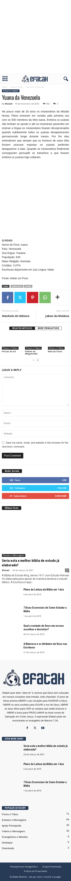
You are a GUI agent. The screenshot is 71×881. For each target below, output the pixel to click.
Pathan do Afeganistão (31, 352)
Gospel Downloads (51, 866)
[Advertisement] (35, 37)
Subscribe (60, 495)
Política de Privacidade (35, 871)
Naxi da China (55, 351)
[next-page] (38, 360)
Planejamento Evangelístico (24, 866)
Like (64, 480)
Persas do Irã (9, 351)
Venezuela (17, 286)
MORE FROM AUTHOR (48, 328)
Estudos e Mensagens (13, 555)
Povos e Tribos (17, 87)
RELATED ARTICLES (22, 328)
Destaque (7, 842)
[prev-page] (33, 360)
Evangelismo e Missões (15, 837)
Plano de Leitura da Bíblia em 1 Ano (43, 589)
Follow (62, 488)
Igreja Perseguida (11, 825)
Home (4, 87)
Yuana (28, 286)
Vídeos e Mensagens (13, 831)
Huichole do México (16, 316)
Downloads (8, 848)
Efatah (8, 103)
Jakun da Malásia (57, 316)
